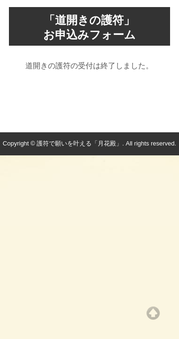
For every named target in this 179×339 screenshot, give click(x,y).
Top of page (153, 313)
